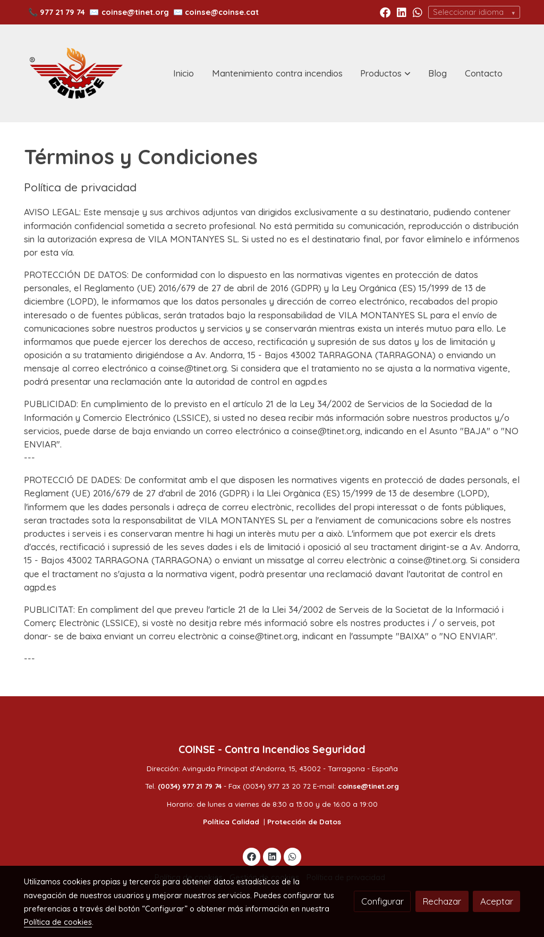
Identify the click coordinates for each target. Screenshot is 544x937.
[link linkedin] (401, 11)
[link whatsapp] (417, 11)
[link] (76, 73)
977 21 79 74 (62, 12)
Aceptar (496, 901)
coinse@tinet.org (135, 12)
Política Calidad (231, 821)
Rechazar (441, 901)
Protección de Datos (304, 821)
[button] (386, 73)
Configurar (382, 901)
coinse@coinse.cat (222, 12)
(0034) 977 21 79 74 (190, 786)
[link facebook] (385, 11)
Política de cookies (58, 922)
